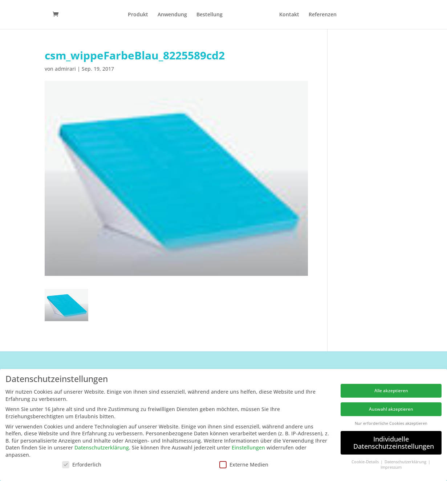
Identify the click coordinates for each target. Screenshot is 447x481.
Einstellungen (248, 447)
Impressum (391, 467)
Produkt (138, 15)
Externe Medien (243, 464)
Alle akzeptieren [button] (391, 390)
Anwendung (172, 15)
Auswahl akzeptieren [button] (391, 409)
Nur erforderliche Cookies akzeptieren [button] (391, 423)
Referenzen (323, 15)
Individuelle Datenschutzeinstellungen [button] (393, 443)
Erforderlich (81, 464)
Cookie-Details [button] (365, 461)
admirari (65, 68)
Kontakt (289, 15)
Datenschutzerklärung (101, 447)
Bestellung (209, 15)
